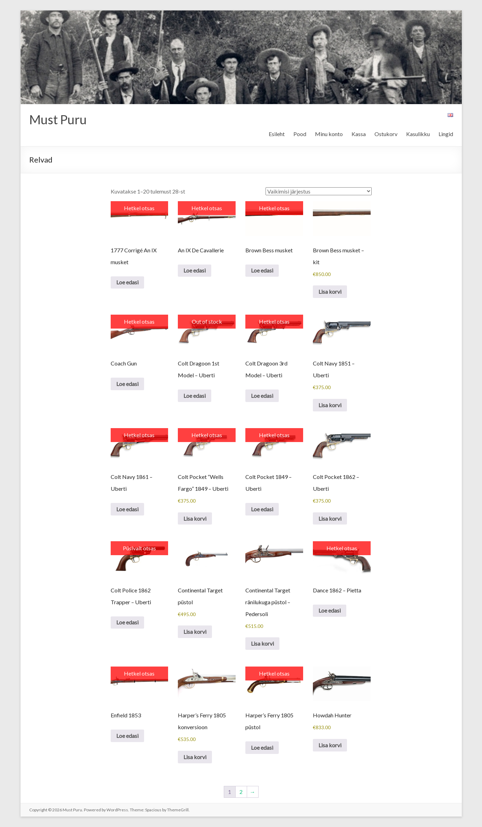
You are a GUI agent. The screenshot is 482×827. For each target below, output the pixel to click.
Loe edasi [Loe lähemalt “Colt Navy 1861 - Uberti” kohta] (127, 509)
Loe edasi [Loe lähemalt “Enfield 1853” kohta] (127, 735)
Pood (299, 134)
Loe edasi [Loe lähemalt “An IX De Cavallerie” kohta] (194, 270)
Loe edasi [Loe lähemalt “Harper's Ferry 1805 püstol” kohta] (262, 747)
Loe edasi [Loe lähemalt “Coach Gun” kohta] (127, 383)
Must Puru (58, 119)
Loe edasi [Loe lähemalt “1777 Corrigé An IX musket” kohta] (127, 282)
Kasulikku (418, 134)
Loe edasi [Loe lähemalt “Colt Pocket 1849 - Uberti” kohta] (262, 509)
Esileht (277, 134)
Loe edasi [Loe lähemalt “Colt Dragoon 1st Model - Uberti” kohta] (194, 395)
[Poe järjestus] (319, 191)
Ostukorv (385, 134)
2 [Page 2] (241, 791)
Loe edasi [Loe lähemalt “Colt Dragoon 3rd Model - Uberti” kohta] (262, 395)
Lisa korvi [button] (329, 291)
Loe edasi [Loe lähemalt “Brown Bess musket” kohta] (262, 270)
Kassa (358, 134)
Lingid (445, 134)
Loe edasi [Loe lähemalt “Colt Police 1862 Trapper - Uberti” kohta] (127, 622)
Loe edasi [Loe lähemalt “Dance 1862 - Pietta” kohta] (329, 610)
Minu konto (329, 134)
